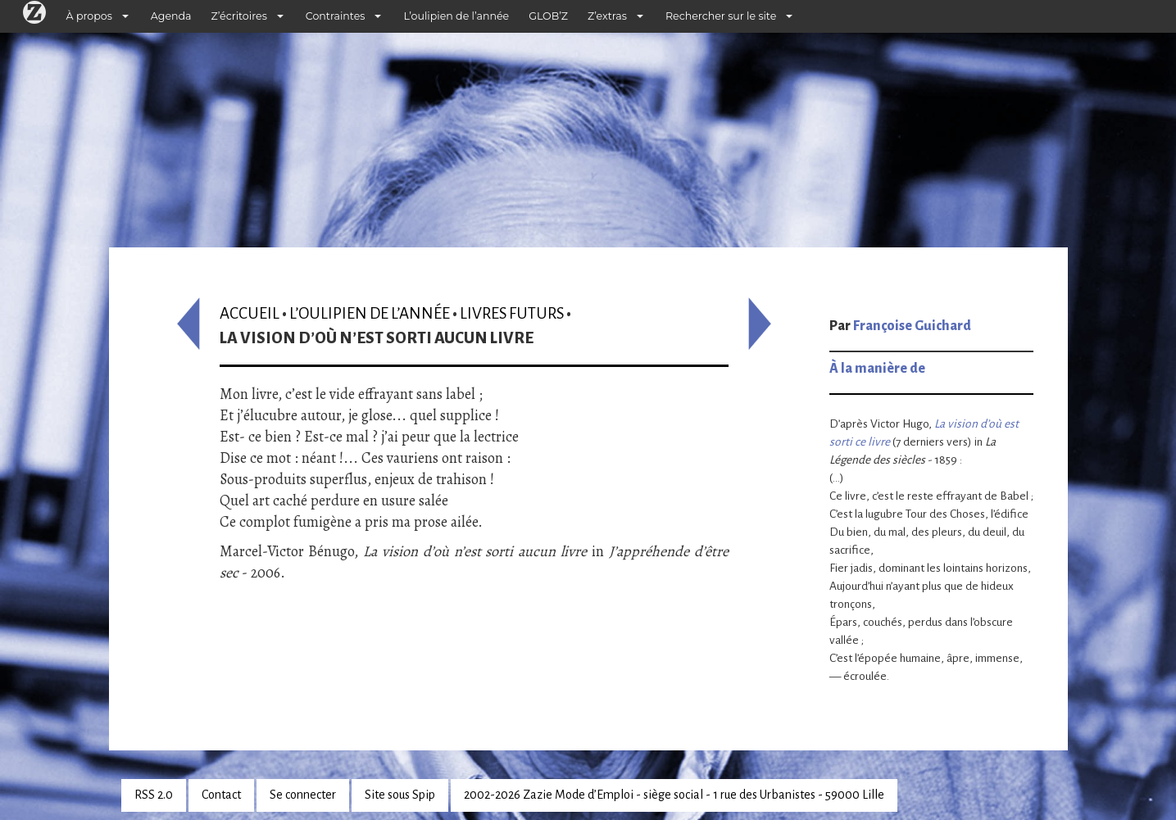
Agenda (171, 16)
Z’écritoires (239, 16)
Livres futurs (512, 313)
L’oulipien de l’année (456, 16)
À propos (89, 16)
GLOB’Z (548, 16)
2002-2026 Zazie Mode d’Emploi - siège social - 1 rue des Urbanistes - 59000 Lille (674, 794)
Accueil (249, 313)
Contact (221, 794)
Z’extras (607, 16)
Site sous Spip (400, 794)
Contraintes (336, 16)
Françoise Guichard (912, 326)
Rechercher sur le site (720, 16)
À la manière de (877, 368)
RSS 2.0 (153, 794)
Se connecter (303, 794)
